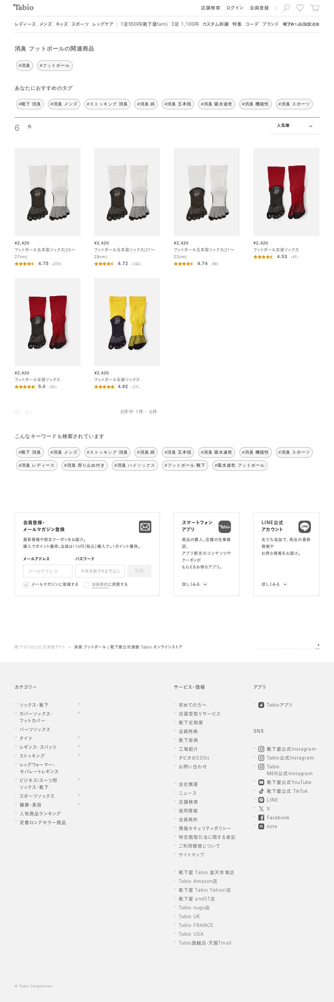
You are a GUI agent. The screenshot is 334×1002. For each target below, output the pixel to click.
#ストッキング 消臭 (107, 104)
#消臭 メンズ (64, 104)
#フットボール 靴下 (185, 465)
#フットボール (55, 65)
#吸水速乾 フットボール (240, 465)
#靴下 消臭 (30, 104)
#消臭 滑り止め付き (84, 465)
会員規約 (100, 585)
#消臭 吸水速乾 (217, 104)
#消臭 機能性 (255, 104)
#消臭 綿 (146, 104)
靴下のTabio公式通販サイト (40, 648)
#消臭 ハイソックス (134, 465)
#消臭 (24, 65)
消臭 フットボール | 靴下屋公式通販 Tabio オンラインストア (128, 648)
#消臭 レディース (37, 465)
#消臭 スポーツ (294, 104)
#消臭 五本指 (177, 104)
